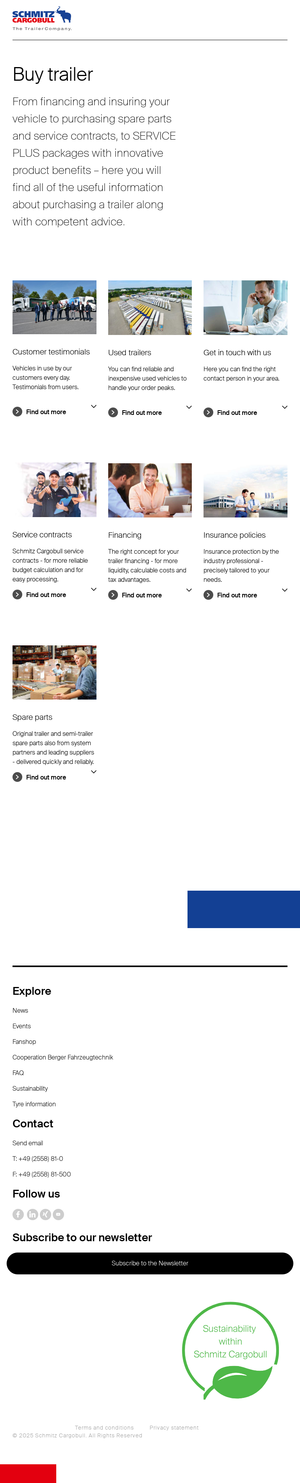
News (20, 1010)
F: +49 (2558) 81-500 (41, 1174)
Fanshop (24, 1042)
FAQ (18, 1073)
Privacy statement (174, 1427)
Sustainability (30, 1088)
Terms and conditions (104, 1427)
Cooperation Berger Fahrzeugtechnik (62, 1057)
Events (21, 1026)
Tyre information (34, 1104)
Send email (27, 1143)
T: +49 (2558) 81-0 (37, 1159)
